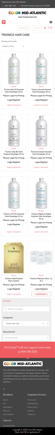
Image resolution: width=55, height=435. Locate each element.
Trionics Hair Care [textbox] (24, 323)
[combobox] (26, 323)
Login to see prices (14, 105)
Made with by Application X (27, 432)
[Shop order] (12, 46)
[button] (51, 22)
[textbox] (25, 338)
